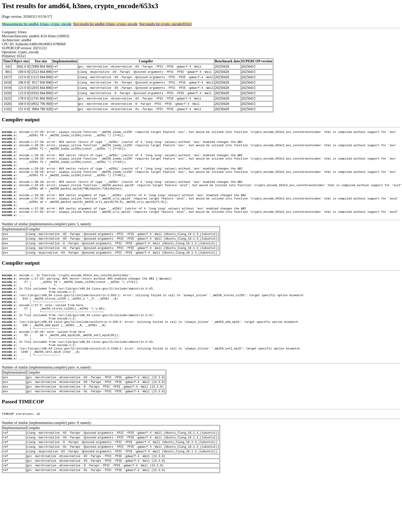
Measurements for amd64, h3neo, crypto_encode (37, 24)
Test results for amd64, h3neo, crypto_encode (105, 24)
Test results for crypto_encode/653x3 (165, 24)
